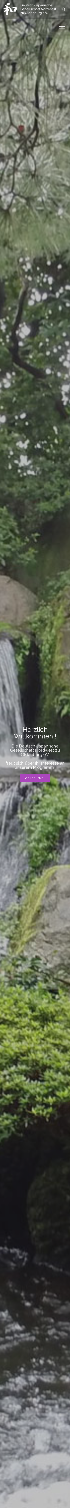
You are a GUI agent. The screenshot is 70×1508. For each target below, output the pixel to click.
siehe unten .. (35, 778)
